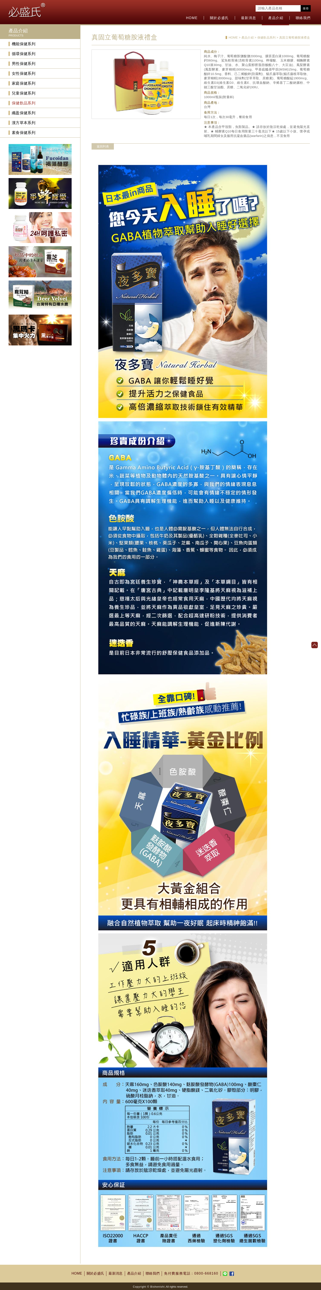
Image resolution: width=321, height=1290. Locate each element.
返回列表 (103, 146)
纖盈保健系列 (23, 113)
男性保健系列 (23, 64)
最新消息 (248, 18)
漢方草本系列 (23, 123)
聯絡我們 (303, 18)
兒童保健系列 (23, 93)
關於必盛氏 (219, 18)
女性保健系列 (23, 73)
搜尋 (306, 8)
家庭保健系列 (23, 83)
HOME (191, 18)
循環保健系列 (23, 54)
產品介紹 (275, 18)
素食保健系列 (23, 132)
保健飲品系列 (23, 103)
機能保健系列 (23, 44)
